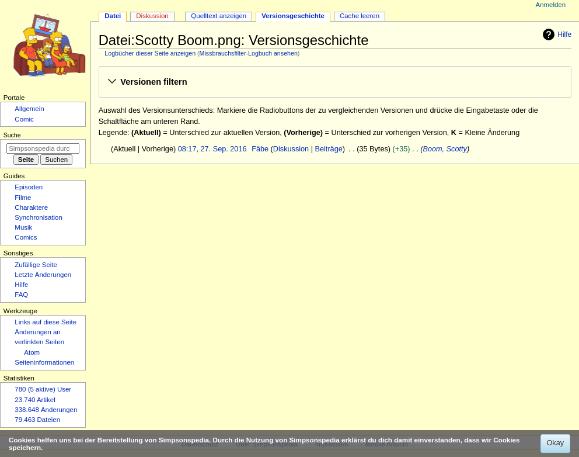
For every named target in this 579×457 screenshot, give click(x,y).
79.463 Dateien (37, 419)
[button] (334, 82)
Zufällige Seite (36, 264)
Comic (24, 119)
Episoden (29, 187)
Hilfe (555, 34)
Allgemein (29, 108)
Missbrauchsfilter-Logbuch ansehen (249, 53)
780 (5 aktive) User (43, 389)
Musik (23, 227)
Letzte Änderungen (43, 274)
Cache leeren (359, 15)
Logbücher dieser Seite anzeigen (150, 53)
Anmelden (551, 4)
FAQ (21, 294)
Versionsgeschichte (293, 15)
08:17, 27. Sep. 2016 (212, 149)
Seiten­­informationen (44, 362)
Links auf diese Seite (45, 322)
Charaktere (31, 207)
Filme (23, 197)
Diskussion (291, 149)
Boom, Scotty (444, 149)
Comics (26, 237)
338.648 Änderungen (46, 409)
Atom (32, 352)
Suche (12, 135)
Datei (112, 15)
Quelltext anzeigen (218, 15)
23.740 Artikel (35, 399)
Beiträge (329, 149)
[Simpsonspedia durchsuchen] (42, 148)
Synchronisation (38, 217)
